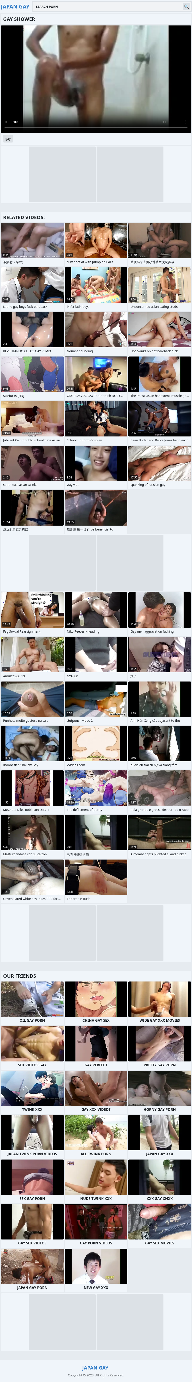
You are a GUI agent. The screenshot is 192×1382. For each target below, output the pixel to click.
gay (8, 138)
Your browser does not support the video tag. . (96, 79)
